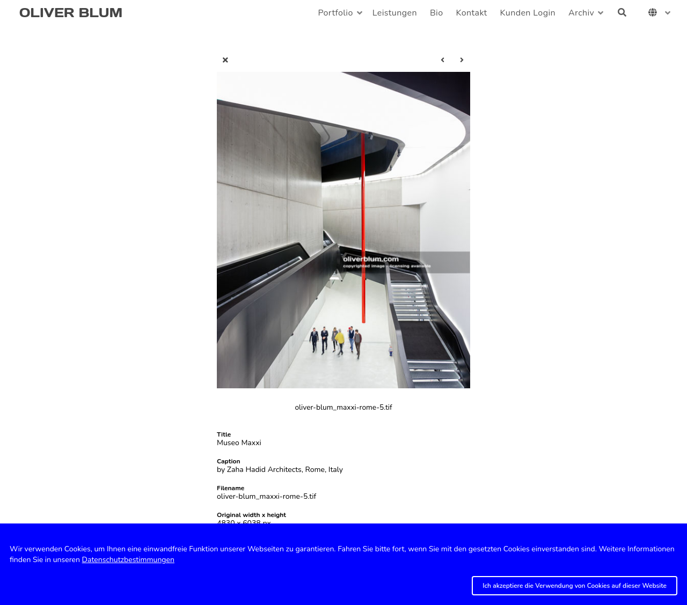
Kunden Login (528, 13)
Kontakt (471, 13)
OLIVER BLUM (70, 12)
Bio (436, 13)
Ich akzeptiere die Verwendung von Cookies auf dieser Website (575, 585)
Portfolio (335, 13)
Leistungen (394, 13)
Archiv (581, 13)
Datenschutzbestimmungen (128, 560)
